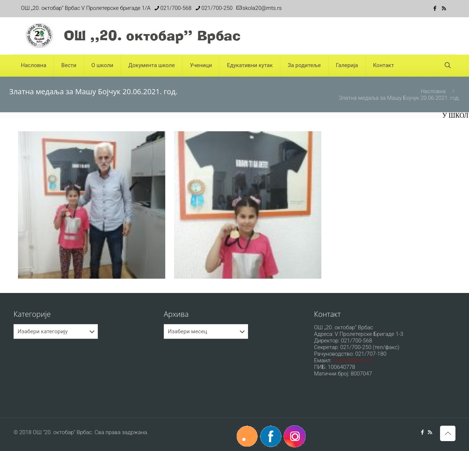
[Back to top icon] (447, 433)
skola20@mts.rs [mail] (262, 8)
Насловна (433, 91)
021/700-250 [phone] (217, 8)
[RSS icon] (444, 8)
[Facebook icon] (434, 8)
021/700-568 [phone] (176, 8)
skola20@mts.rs (352, 360)
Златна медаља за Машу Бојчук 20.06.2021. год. (399, 98)
